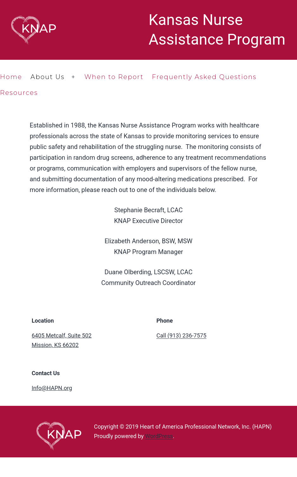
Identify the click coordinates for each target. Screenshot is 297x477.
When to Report (113, 77)
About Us (47, 77)
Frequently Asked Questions (204, 77)
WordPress (159, 436)
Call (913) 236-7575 (181, 335)
